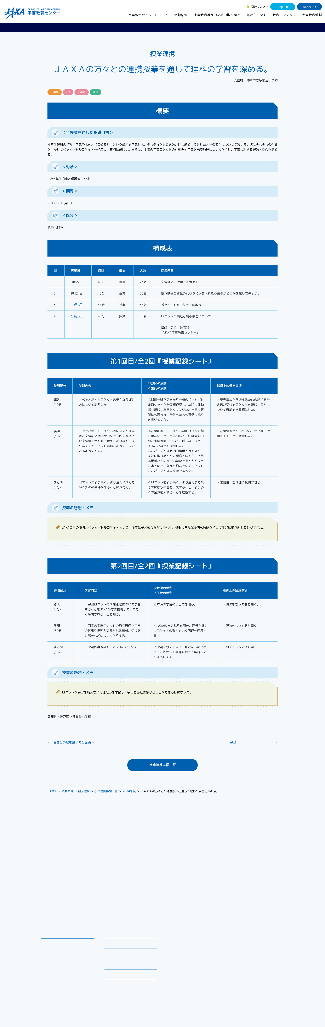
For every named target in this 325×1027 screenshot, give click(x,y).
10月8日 (77, 305)
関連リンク (111, 955)
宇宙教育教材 (312, 15)
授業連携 (84, 791)
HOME (53, 791)
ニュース (110, 934)
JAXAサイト (309, 7)
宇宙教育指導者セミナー (123, 874)
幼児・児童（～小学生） (250, 837)
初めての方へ (259, 7)
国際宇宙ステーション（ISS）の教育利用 (64, 973)
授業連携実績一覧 (162, 765)
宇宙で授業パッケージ (122, 858)
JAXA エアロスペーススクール (127, 885)
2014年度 (129, 791)
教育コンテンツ (284, 15)
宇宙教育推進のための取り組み (217, 15)
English (283, 7)
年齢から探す (256, 15)
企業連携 (176, 853)
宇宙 (233, 742)
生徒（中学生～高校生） (250, 843)
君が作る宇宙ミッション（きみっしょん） (132, 892)
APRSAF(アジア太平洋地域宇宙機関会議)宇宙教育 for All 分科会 (132, 908)
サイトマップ (249, 1011)
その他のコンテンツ (57, 981)
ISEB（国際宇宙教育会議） (125, 915)
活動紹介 (181, 15)
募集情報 (110, 945)
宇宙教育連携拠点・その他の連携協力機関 (69, 845)
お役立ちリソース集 (57, 960)
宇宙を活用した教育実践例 (125, 921)
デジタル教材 (53, 949)
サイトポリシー (273, 1011)
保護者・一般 (242, 854)
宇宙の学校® (116, 869)
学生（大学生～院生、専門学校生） (257, 848)
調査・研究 (178, 847)
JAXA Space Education (59, 986)
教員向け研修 (116, 837)
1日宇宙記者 (116, 900)
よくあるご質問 (114, 965)
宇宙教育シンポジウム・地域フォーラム (187, 839)
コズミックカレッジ (121, 863)
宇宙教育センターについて (148, 15)
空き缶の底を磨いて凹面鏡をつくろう (74, 742)
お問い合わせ (53, 853)
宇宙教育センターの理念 (60, 837)
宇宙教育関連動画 (56, 965)
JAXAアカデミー (118, 880)
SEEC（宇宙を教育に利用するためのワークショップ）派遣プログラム (131, 850)
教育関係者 (241, 859)
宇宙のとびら (53, 955)
